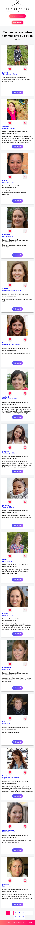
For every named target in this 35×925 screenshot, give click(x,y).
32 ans (12, 182)
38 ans (9, 886)
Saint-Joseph (6, 453)
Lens (4, 886)
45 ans (20, 290)
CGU (13, 922)
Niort (4, 669)
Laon (4, 723)
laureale (5, 776)
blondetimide (6, 668)
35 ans (13, 832)
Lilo (3, 722)
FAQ (9, 922)
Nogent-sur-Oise (7, 778)
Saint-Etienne (6, 399)
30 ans (9, 669)
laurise (4, 343)
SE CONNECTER (17, 22)
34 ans (17, 345)
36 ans (14, 453)
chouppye (5, 451)
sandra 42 (5, 397)
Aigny (4, 561)
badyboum (5, 613)
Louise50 (5, 72)
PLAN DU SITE (21, 922)
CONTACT (30, 922)
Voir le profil (17, 92)
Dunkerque (5, 832)
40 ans (12, 128)
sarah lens (5, 884)
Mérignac (5, 615)
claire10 (5, 289)
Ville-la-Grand (6, 74)
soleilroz (5, 180)
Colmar (4, 236)
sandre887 (5, 126)
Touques (5, 507)
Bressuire (5, 182)
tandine (4, 559)
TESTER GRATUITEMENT (17, 16)
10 (23, 917)
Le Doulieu (5, 128)
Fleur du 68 (6, 235)
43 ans (14, 399)
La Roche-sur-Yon (8, 345)
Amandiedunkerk (8, 830)
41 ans (14, 74)
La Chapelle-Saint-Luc (9, 290)
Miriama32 (6, 505)
